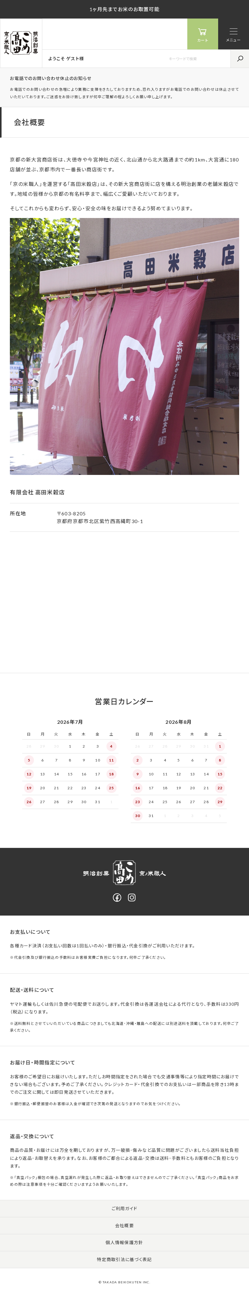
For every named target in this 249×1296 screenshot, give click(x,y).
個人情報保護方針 (124, 1242)
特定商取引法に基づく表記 (124, 1259)
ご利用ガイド (125, 1208)
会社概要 (124, 1225)
